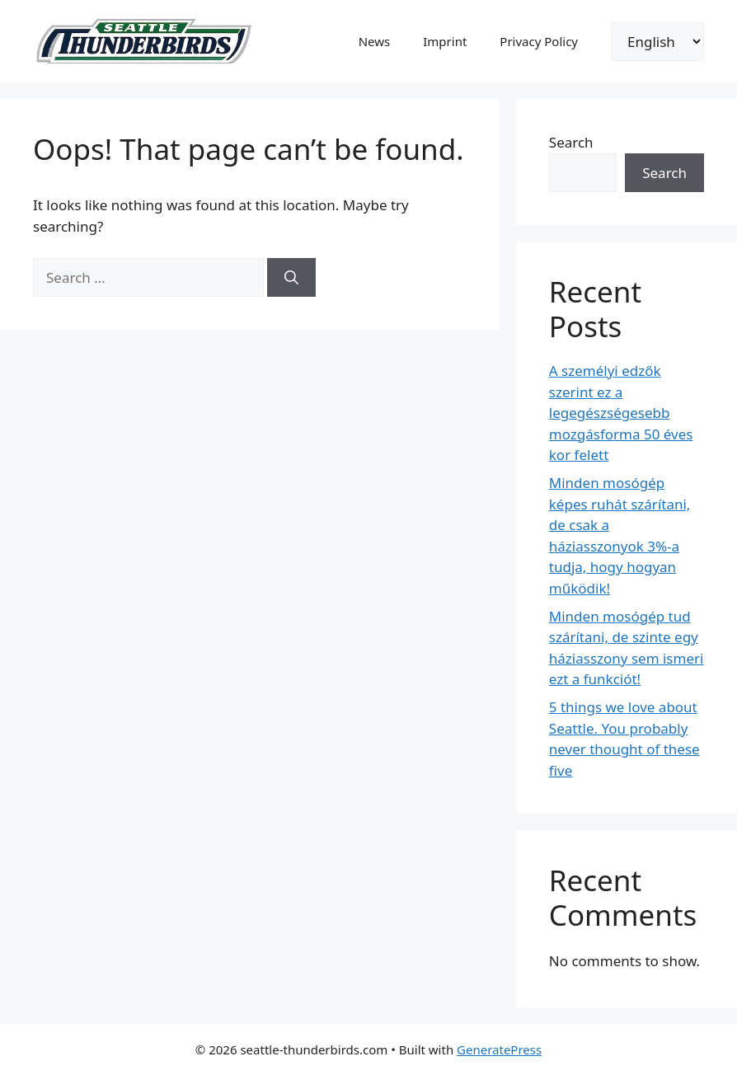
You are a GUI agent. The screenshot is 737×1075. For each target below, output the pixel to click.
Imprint (445, 41)
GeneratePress (499, 1049)
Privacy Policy (539, 41)
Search (571, 142)
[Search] (291, 278)
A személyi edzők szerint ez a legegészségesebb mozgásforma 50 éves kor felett (621, 412)
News (375, 41)
